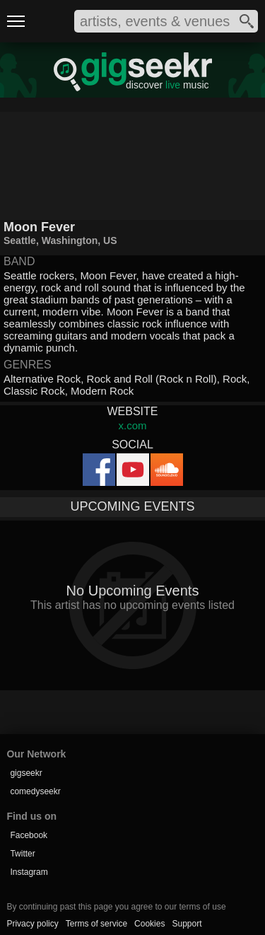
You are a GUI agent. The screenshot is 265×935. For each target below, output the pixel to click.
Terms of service (96, 924)
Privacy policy (32, 924)
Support (186, 924)
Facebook (28, 835)
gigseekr (26, 773)
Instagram (28, 872)
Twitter (22, 854)
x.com (132, 425)
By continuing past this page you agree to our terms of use (115, 907)
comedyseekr (35, 791)
